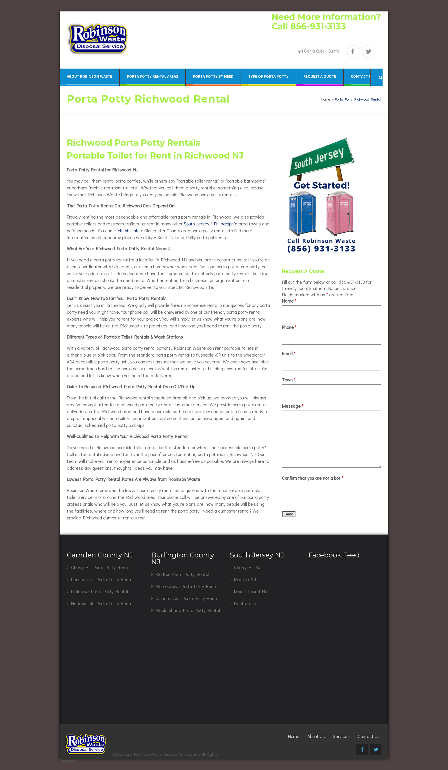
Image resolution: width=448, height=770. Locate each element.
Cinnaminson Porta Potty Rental (187, 598)
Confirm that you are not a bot (312, 478)
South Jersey (196, 224)
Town (288, 380)
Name (289, 301)
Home (325, 99)
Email (288, 353)
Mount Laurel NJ (250, 591)
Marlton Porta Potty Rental (182, 574)
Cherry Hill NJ (247, 567)
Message (292, 406)
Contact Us (369, 736)
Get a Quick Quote (321, 51)
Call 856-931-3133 (309, 26)
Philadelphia (225, 224)
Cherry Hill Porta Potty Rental (100, 567)
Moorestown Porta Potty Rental (187, 586)
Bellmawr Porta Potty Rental (99, 591)
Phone (289, 327)
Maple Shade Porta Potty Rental (187, 610)
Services (341, 736)
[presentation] (325, 494)
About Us (316, 736)
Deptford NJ (246, 603)
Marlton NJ (245, 579)
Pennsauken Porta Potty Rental (102, 579)
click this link (125, 230)
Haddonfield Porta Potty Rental (102, 603)
